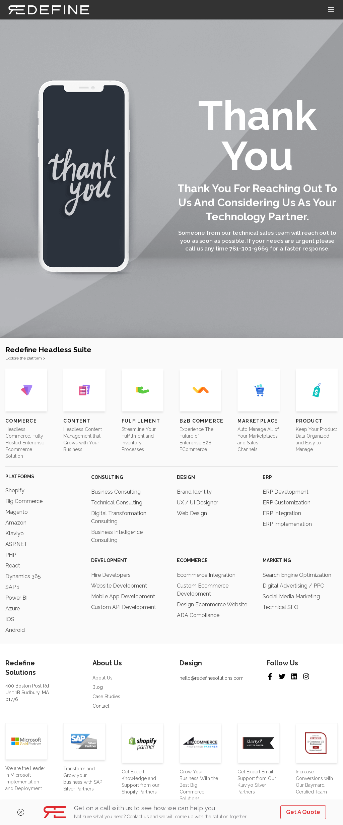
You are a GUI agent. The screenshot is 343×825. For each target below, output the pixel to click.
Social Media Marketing (291, 596)
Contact (100, 706)
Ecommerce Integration (206, 575)
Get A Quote (303, 812)
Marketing (277, 560)
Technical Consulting (116, 502)
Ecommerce (192, 560)
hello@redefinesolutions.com (212, 678)
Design (186, 477)
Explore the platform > (25, 358)
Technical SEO (280, 607)
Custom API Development (123, 607)
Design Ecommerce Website (212, 604)
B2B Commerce (202, 421)
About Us (102, 677)
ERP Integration (282, 513)
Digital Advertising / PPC (293, 586)
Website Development (119, 586)
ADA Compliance (198, 615)
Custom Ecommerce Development (202, 590)
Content (77, 421)
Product (309, 421)
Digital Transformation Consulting (118, 517)
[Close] (26, 812)
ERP (267, 477)
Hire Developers (111, 575)
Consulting (107, 477)
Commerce (21, 421)
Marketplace (257, 421)
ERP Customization (287, 502)
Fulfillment (141, 421)
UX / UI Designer (197, 502)
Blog (97, 687)
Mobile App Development (123, 596)
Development (109, 560)
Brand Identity (194, 492)
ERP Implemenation (287, 524)
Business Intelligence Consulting (117, 536)
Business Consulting (116, 492)
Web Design (192, 513)
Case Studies (106, 696)
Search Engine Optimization (297, 575)
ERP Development (285, 492)
